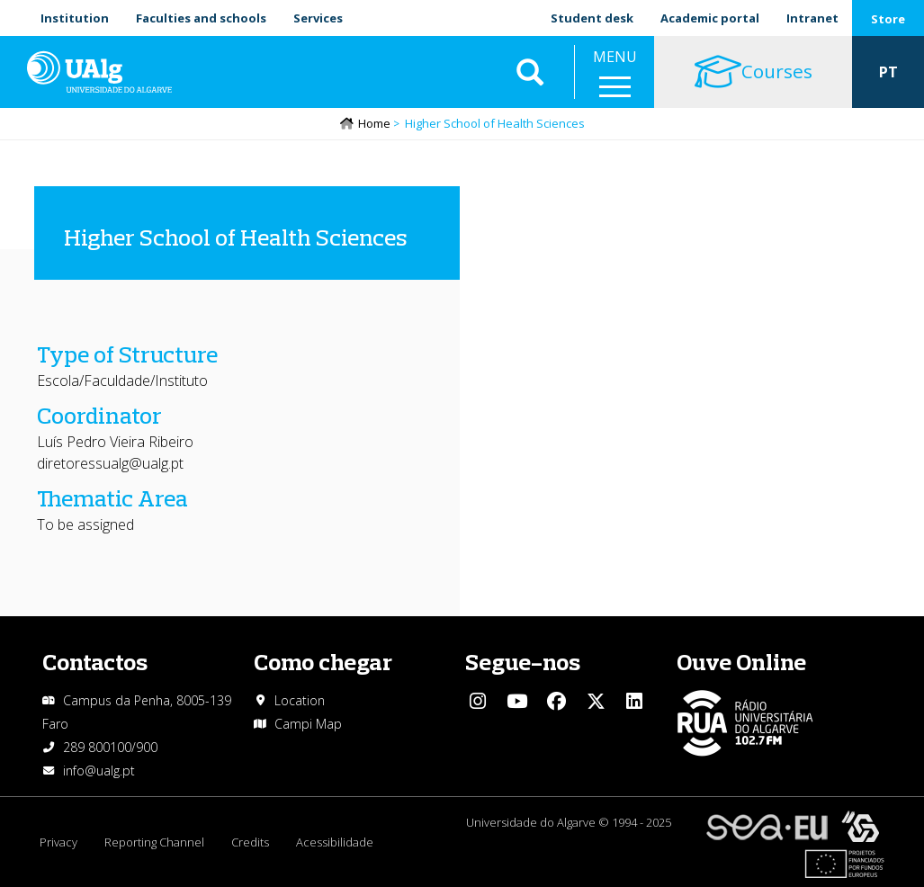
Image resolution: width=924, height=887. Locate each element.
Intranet (812, 18)
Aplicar (530, 72)
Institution (74, 18)
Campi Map (308, 723)
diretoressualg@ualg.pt (110, 463)
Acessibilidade (334, 842)
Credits (250, 842)
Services (318, 18)
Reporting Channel (154, 842)
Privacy (58, 842)
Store (888, 19)
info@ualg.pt (99, 770)
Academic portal (709, 18)
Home (374, 123)
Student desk (592, 18)
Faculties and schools (201, 18)
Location (299, 700)
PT (888, 72)
